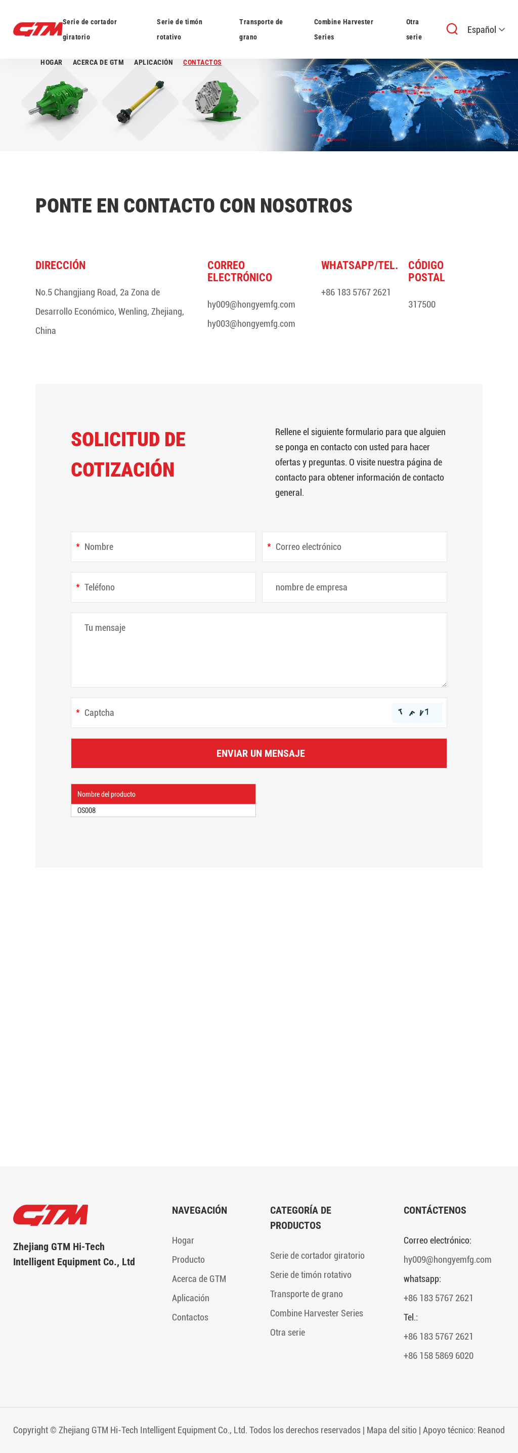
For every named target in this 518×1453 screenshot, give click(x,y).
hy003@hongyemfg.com (251, 323)
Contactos (202, 62)
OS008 (86, 810)
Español (486, 29)
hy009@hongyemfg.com (251, 304)
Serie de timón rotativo (179, 29)
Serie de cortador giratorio (90, 29)
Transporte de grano (261, 29)
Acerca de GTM (98, 62)
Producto (188, 1259)
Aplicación (153, 62)
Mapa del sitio (392, 1430)
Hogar (51, 62)
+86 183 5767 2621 (356, 292)
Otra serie (414, 29)
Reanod (491, 1430)
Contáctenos (435, 1210)
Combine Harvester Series (344, 29)
